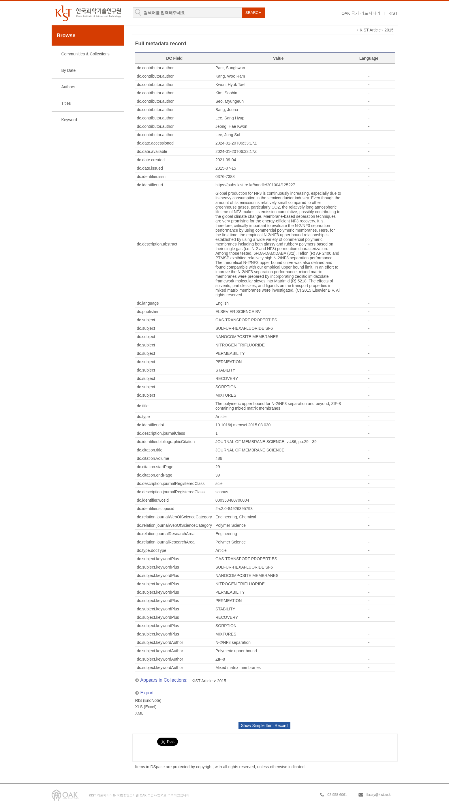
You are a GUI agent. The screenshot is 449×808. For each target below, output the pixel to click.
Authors (68, 87)
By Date (68, 70)
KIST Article (370, 30)
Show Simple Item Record (264, 725)
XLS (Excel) (146, 706)
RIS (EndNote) (148, 700)
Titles (66, 103)
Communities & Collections (85, 54)
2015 (388, 30)
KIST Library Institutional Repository (88, 13)
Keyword (69, 119)
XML (139, 713)
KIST (392, 13)
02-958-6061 (337, 795)
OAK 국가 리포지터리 (360, 13)
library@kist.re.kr (379, 795)
